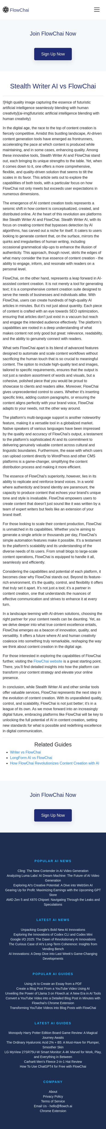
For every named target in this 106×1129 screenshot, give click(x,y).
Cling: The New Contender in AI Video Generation (53, 871)
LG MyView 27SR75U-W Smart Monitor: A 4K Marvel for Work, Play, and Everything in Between (53, 1054)
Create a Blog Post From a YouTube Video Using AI (53, 988)
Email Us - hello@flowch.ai (53, 1106)
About (53, 1091)
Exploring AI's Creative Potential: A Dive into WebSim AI (53, 885)
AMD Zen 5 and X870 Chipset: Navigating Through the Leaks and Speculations (53, 902)
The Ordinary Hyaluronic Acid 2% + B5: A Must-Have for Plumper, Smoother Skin (53, 1045)
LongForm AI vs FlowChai (31, 758)
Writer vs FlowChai (25, 752)
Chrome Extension (53, 1111)
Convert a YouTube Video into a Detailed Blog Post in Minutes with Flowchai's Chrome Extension (53, 1000)
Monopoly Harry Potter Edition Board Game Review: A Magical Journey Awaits (53, 1035)
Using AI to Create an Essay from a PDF (53, 984)
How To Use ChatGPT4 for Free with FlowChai (53, 1066)
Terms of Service (53, 1101)
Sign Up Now (53, 54)
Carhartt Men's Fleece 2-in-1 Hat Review (53, 1061)
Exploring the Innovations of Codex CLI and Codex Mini (53, 934)
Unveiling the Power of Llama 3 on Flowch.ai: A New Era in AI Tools (53, 993)
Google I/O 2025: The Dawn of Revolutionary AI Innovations (53, 939)
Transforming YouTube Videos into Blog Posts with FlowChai (53, 1008)
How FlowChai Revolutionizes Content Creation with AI (54, 763)
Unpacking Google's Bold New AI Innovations (53, 930)
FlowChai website (47, 661)
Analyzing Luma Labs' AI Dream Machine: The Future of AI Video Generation (53, 878)
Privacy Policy (53, 1096)
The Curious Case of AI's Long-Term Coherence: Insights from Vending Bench (53, 946)
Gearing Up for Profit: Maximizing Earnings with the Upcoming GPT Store (53, 892)
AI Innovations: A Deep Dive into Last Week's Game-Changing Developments (53, 956)
